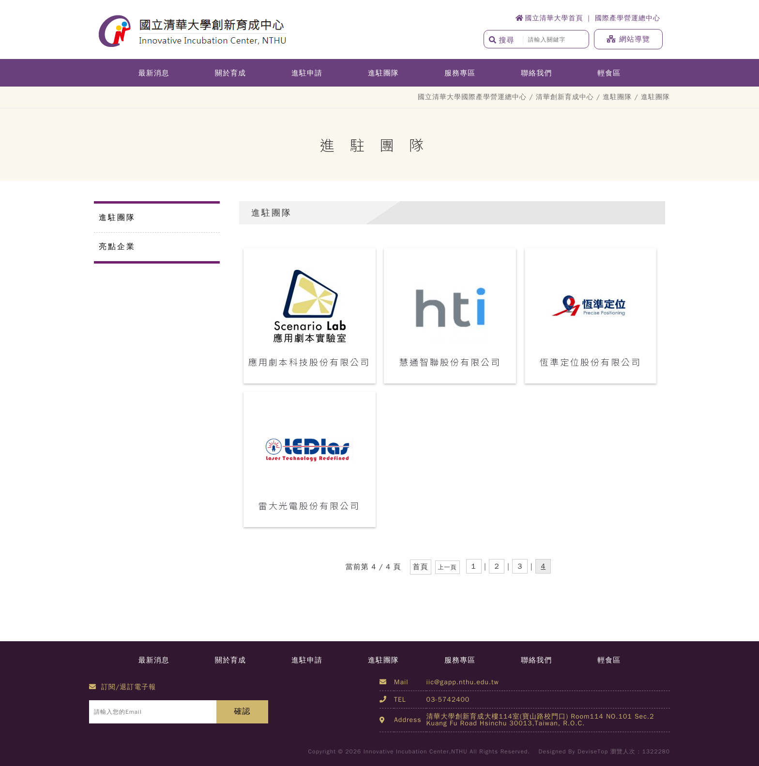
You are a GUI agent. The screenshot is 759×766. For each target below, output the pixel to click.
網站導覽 (628, 39)
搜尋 (502, 40)
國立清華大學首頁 (549, 18)
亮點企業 (117, 246)
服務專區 (459, 73)
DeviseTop (592, 751)
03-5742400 (448, 699)
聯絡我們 (536, 73)
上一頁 (447, 567)
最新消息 (153, 73)
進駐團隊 (383, 73)
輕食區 (609, 73)
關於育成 (230, 73)
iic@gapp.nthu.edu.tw (462, 682)
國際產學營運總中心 (627, 18)
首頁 (420, 566)
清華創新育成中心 (565, 97)
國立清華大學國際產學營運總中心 (472, 97)
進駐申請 (306, 73)
